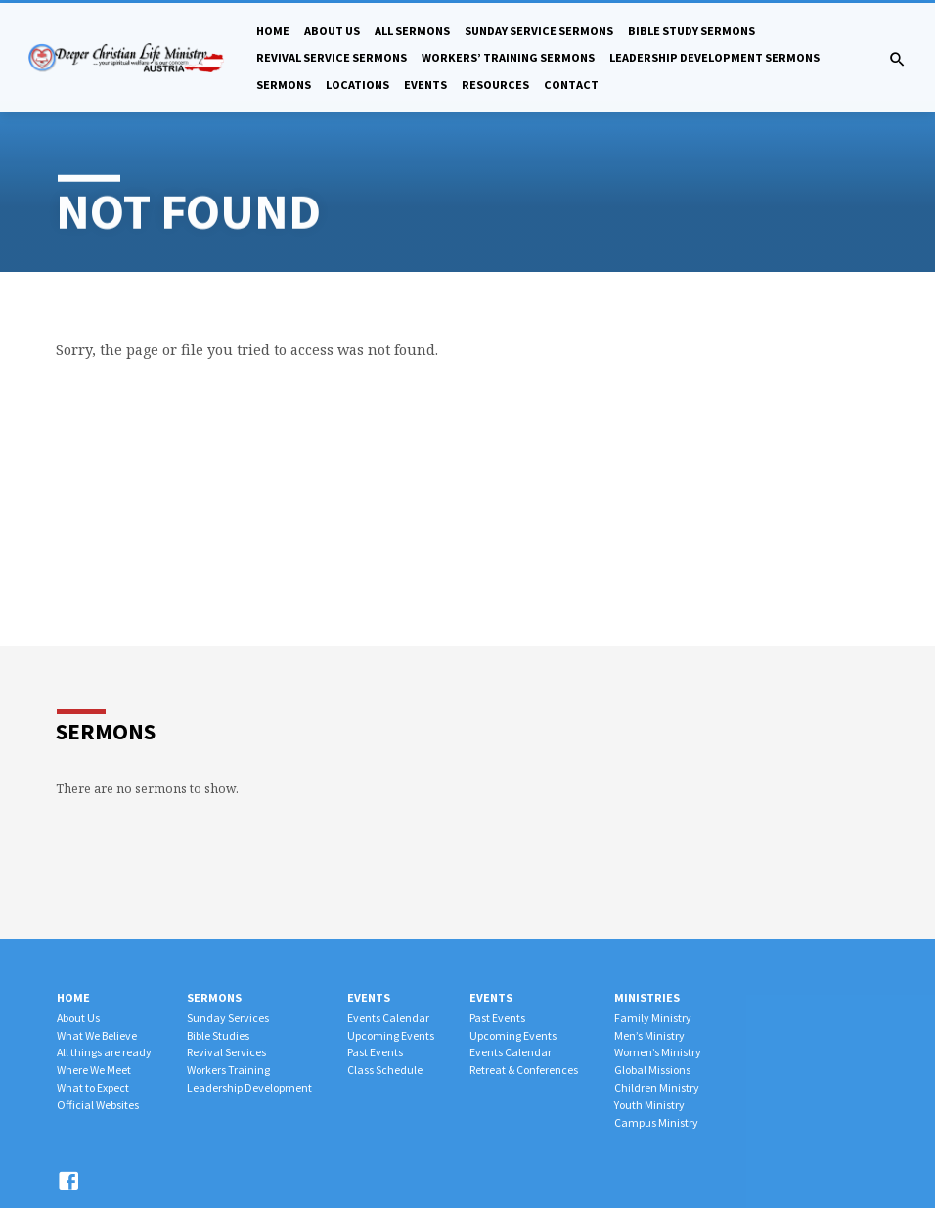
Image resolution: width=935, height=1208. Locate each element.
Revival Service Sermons (331, 57)
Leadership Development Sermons (714, 57)
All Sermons (412, 30)
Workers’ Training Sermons (508, 57)
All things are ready (104, 1052)
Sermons (283, 84)
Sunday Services (228, 1017)
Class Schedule (385, 1069)
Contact (571, 84)
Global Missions (652, 1069)
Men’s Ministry (649, 1035)
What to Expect (93, 1087)
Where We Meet (94, 1069)
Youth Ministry (649, 1104)
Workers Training (228, 1069)
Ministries (647, 997)
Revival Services (226, 1052)
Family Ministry (652, 1017)
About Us (332, 30)
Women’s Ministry (657, 1052)
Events (425, 84)
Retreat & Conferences (523, 1069)
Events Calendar (388, 1017)
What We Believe (97, 1035)
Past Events (375, 1052)
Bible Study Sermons (691, 30)
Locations (357, 84)
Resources (495, 84)
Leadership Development (249, 1087)
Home (272, 30)
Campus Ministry (656, 1122)
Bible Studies (218, 1035)
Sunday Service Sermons (539, 30)
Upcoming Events (390, 1035)
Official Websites (98, 1104)
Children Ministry (656, 1087)
